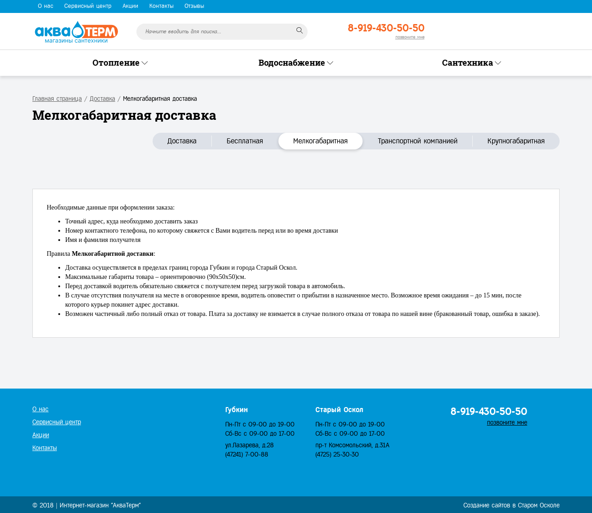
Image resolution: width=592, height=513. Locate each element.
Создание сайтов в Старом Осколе (511, 505)
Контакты (161, 6)
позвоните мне (410, 36)
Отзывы (194, 6)
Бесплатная (245, 141)
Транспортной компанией (417, 141)
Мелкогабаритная (320, 141)
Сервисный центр (87, 6)
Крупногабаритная (516, 141)
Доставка (182, 141)
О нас (45, 6)
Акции (130, 6)
